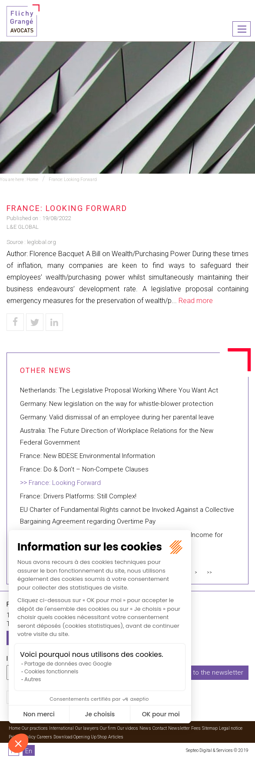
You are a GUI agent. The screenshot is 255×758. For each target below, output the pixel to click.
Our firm (108, 728)
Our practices (35, 728)
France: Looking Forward (73, 179)
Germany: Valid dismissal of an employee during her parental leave (117, 417)
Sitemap (210, 728)
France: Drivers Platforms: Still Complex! (78, 496)
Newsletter (179, 728)
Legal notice (230, 728)
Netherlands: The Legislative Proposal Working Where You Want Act (119, 390)
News (145, 728)
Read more (196, 301)
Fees (196, 728)
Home (32, 179)
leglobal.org (41, 242)
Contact (159, 728)
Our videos (127, 728)
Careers (44, 737)
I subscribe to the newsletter (201, 672)
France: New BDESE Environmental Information (87, 456)
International (61, 728)
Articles (115, 737)
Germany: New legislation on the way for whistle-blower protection (116, 404)
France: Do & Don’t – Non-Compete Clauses (84, 469)
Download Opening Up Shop (80, 737)
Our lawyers (87, 728)
